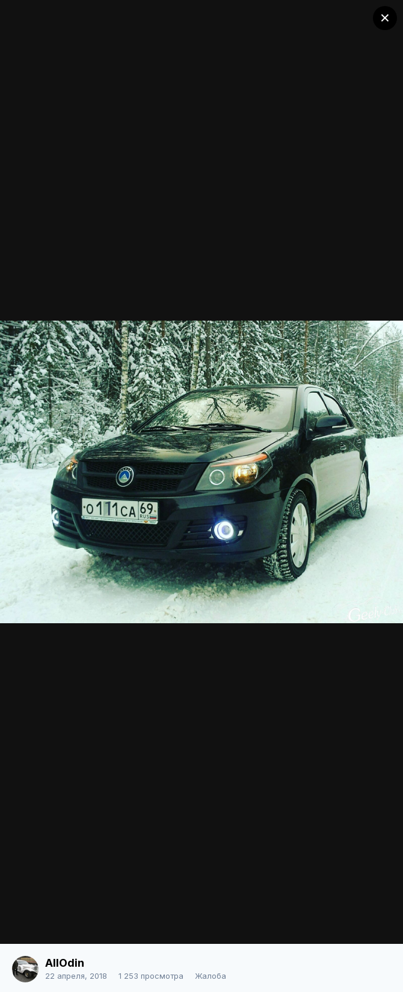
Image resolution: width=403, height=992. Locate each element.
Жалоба (210, 976)
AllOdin (64, 963)
